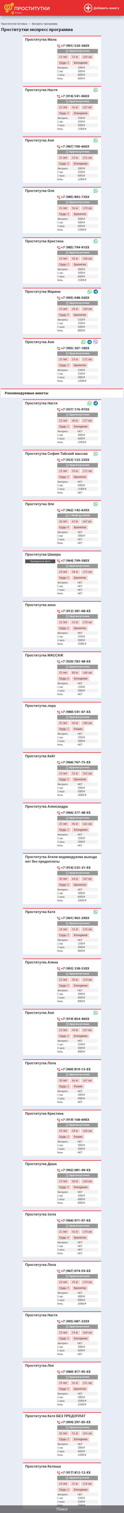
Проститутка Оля (39, 191)
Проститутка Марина (42, 291)
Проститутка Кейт (40, 756)
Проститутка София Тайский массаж (56, 453)
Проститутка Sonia (40, 1214)
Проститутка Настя (41, 90)
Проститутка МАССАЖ (44, 655)
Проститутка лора (40, 705)
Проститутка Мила (40, 39)
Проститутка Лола (40, 1063)
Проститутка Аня (39, 140)
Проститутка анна (40, 605)
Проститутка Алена (41, 962)
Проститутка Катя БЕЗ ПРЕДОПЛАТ (55, 1416)
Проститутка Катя (40, 912)
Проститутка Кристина (44, 241)
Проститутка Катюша (43, 1466)
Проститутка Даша (41, 1164)
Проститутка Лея (39, 1365)
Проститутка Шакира (43, 554)
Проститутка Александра (46, 806)
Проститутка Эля (39, 504)
